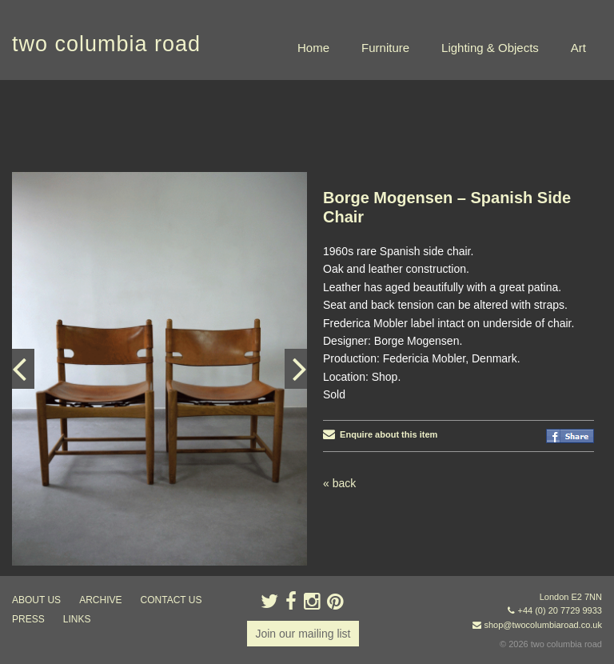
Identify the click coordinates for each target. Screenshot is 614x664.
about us (36, 600)
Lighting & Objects (490, 47)
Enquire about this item (380, 434)
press (28, 619)
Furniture (385, 47)
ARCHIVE (100, 600)
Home (313, 47)
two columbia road (106, 44)
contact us (171, 600)
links (77, 619)
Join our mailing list (302, 633)
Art (578, 47)
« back (339, 483)
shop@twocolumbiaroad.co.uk (543, 625)
